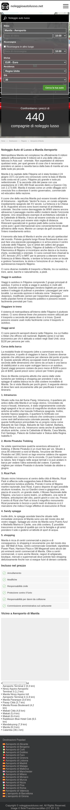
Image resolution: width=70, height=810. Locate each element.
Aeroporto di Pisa (15, 785)
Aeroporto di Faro (15, 755)
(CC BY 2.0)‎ (52, 808)
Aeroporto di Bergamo (18, 747)
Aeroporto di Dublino (17, 752)
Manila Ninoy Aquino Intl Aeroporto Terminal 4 (16, 695)
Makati (6, 713)
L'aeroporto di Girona (17, 796)
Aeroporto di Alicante (17, 744)
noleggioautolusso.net (27, 6)
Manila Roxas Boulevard (16, 705)
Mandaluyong (10, 724)
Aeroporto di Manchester (19, 771)
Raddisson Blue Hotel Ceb (17, 719)
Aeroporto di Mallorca (17, 768)
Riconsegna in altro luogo (20, 46)
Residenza (9, 66)
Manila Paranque (12, 699)
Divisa (7, 58)
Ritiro (6, 26)
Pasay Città (9, 702)
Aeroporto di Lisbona (17, 760)
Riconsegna (10, 42)
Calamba (7, 730)
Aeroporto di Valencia (17, 790)
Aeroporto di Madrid (16, 763)
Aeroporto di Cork (15, 749)
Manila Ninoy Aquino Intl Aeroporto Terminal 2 (16, 684)
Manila (6, 727)
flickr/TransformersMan (33, 808)
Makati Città (9, 710)
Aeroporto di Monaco (17, 777)
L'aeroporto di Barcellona (19, 793)
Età (5, 75)
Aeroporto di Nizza (16, 782)
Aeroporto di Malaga (17, 766)
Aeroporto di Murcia (16, 779)
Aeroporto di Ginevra (17, 758)
